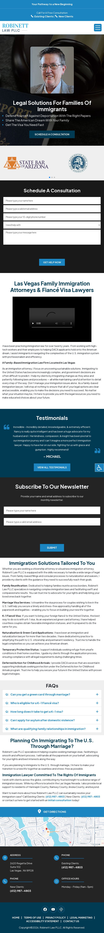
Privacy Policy (55, 917)
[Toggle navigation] (98, 27)
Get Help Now (52, 262)
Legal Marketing (81, 917)
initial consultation (59, 800)
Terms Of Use (32, 917)
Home (16, 917)
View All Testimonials (52, 467)
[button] (49, 177)
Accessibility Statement (42, 921)
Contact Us (71, 921)
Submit (52, 547)
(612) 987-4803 (72, 867)
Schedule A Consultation (52, 134)
